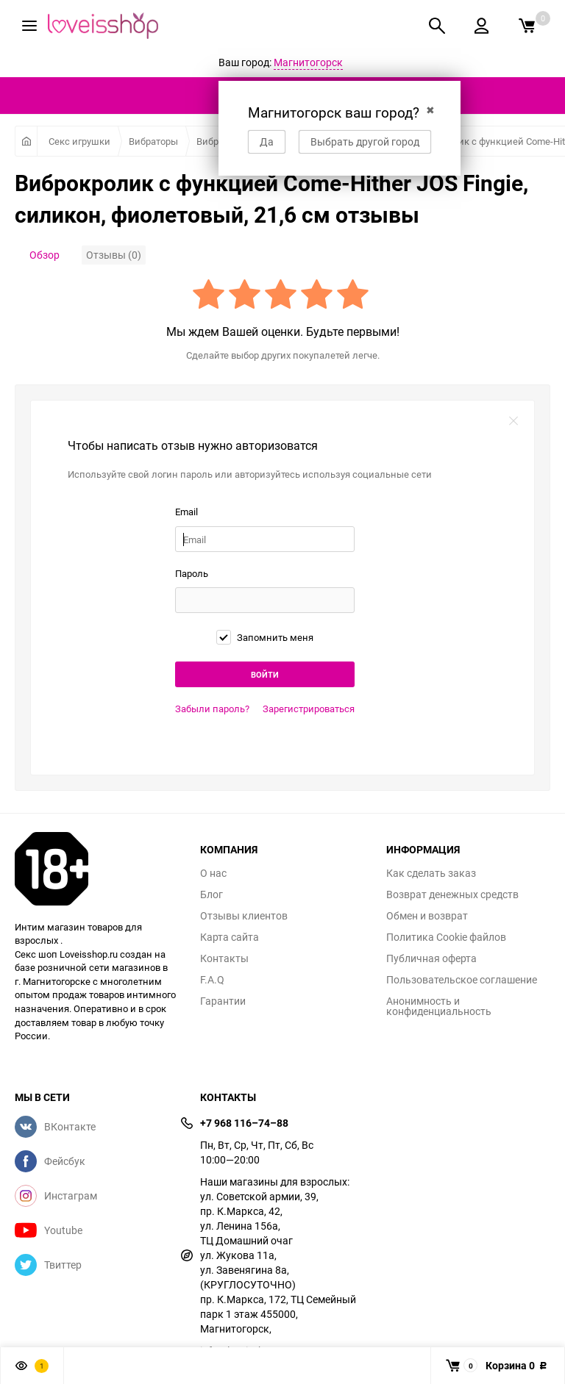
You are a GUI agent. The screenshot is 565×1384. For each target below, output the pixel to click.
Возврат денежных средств (452, 894)
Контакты (224, 958)
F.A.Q (212, 980)
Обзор (44, 255)
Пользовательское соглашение (461, 980)
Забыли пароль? (212, 708)
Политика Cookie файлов (446, 937)
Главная (26, 141)
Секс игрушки (79, 141)
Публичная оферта (431, 958)
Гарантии (223, 1001)
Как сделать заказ (431, 873)
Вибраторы (153, 141)
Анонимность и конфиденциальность (438, 1006)
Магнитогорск (308, 62)
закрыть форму (513, 421)
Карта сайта (229, 937)
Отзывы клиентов (244, 916)
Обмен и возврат (427, 916)
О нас (213, 873)
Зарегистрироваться (309, 708)
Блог (211, 894)
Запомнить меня (264, 637)
